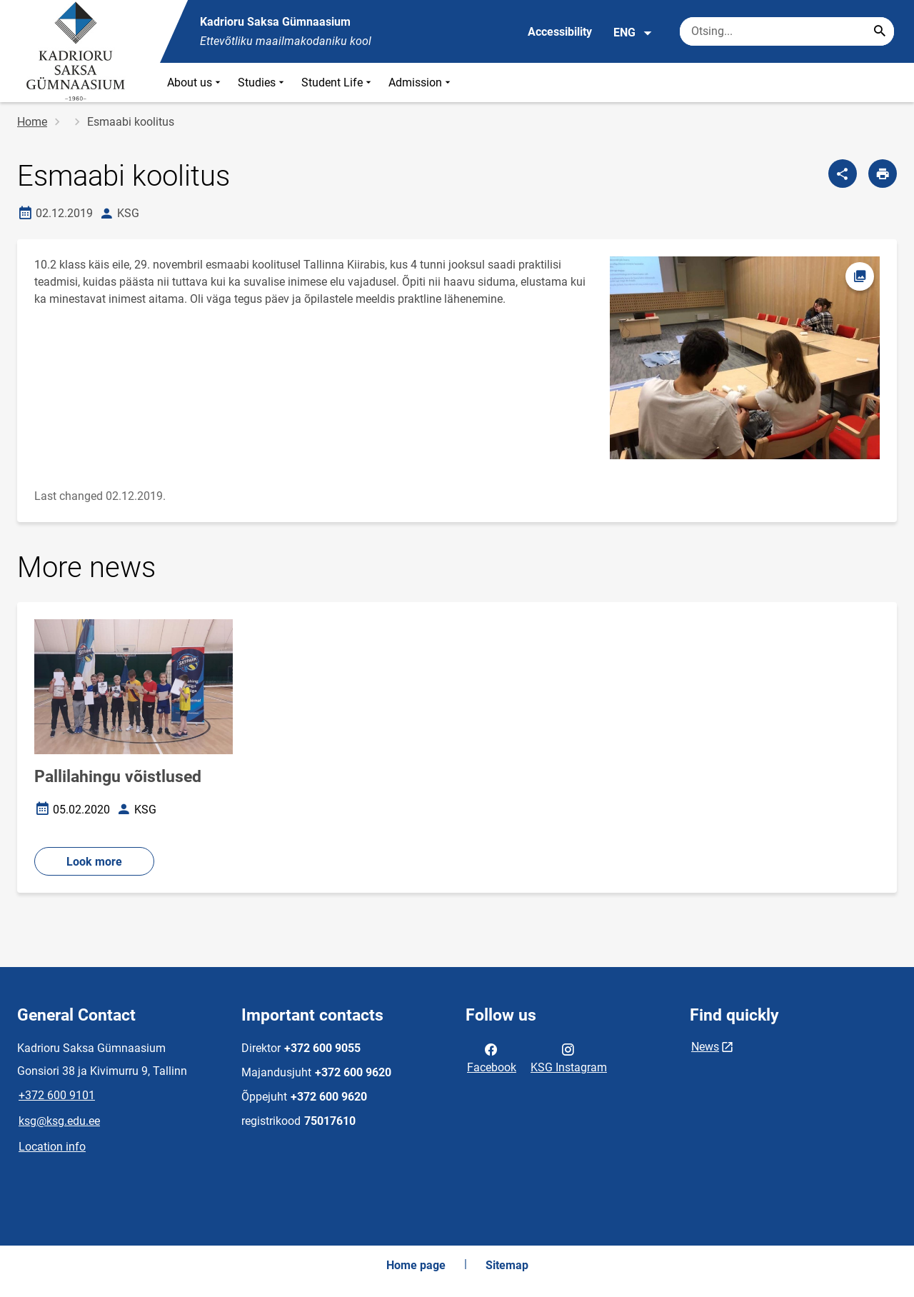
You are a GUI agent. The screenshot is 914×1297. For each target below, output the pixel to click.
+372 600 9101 (57, 1095)
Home (32, 122)
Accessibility (560, 32)
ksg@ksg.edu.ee (59, 1121)
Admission (420, 82)
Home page (416, 1265)
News (705, 1046)
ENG (633, 32)
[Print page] (882, 173)
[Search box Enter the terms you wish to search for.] (787, 31)
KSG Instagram (569, 1057)
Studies (262, 82)
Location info (52, 1146)
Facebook (491, 1057)
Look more (94, 861)
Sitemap (507, 1265)
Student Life (337, 82)
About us (195, 82)
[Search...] (880, 31)
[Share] (842, 173)
